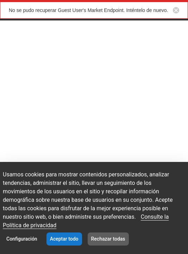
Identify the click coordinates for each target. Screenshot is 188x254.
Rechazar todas (108, 239)
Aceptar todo (64, 239)
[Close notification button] (176, 10)
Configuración (21, 239)
